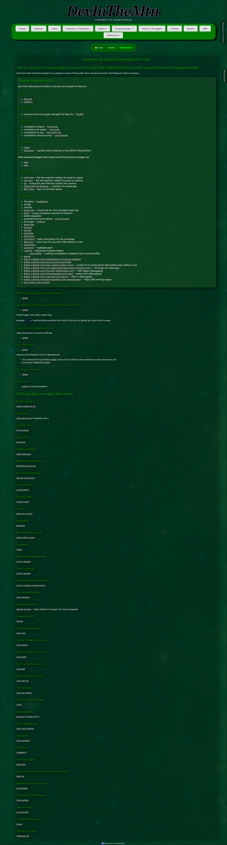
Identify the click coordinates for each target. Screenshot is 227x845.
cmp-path (54, 129)
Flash (27, 147)
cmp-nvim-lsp (53, 132)
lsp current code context (37, 282)
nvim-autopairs (23, 740)
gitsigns (28, 227)
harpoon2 (29, 150)
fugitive (41, 221)
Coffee (174, 28)
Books (190, 28)
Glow (26, 213)
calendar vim (23, 836)
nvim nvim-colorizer (25, 728)
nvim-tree (29, 177)
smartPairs (30, 244)
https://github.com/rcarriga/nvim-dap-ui (46, 276)
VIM (205, 28)
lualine (19, 549)
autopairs (29, 247)
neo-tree (28, 180)
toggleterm (42, 201)
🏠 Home (99, 48)
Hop (26, 162)
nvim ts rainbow (24, 561)
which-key (29, 236)
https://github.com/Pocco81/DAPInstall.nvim (49, 270)
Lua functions (23, 430)
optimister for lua (24, 418)
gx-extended (22, 788)
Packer (80, 114)
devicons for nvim (24, 514)
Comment (29, 239)
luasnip (20, 621)
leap (26, 165)
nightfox (28, 101)
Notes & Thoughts (152, 28)
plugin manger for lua (26, 406)
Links (54, 28)
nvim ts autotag (24, 573)
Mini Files (29, 189)
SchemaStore (23, 800)
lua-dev (27, 230)
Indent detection (24, 454)
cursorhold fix (23, 490)
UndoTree (29, 210)
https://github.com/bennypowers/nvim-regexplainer (52, 279)
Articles (38, 28)
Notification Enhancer (26, 466)
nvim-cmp (52, 126)
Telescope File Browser (36, 186)
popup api (21, 442)
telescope (29, 224)
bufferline (21, 526)
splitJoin (20, 776)
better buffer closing (26, 537)
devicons (28, 241)
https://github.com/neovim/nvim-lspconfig (48, 262)
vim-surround (62, 218)
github (25, 298)
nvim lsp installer (24, 693)
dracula (28, 99)
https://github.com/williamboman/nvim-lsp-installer (52, 259)
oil (25, 183)
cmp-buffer (35, 253)
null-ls (19, 705)
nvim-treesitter (23, 597)
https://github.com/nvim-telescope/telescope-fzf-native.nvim (57, 267)
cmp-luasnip (61, 135)
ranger (19, 824)
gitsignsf (20, 717)
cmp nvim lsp (23, 681)
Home (22, 28)
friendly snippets (24, 609)
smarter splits (23, 502)
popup (27, 256)
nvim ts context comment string (31, 585)
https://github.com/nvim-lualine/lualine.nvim (49, 265)
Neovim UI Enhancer (26, 478)
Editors (103, 28)
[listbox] (124, 29)
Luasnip (28, 250)
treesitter (28, 233)
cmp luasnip (22, 645)
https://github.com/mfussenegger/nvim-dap (48, 273)
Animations (113, 35)
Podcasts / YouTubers (78, 28)
